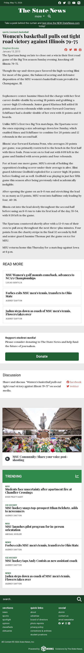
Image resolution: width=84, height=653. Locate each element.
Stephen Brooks (10, 48)
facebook (74, 382)
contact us (63, 616)
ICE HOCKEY (11, 505)
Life (21, 16)
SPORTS (5, 32)
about (33, 612)
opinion (6, 623)
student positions (38, 634)
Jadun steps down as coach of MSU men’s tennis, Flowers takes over (38, 312)
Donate (42, 356)
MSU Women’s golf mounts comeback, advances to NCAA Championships (40, 276)
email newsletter (66, 619)
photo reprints (37, 623)
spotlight (6, 619)
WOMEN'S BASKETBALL (19, 32)
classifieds (7, 627)
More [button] (67, 16)
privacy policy (36, 627)
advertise (34, 616)
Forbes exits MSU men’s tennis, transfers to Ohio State (39, 294)
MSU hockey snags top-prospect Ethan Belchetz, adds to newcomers (41, 509)
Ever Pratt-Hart (14, 497)
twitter (73, 386)
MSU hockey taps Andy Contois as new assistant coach (41, 561)
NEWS (8, 542)
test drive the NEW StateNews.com (61, 23)
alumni (61, 612)
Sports (32, 16)
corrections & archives (40, 631)
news (4, 612)
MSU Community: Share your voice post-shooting (40, 458)
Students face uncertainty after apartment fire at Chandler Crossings (38, 490)
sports (5, 616)
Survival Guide (51, 16)
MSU (7, 486)
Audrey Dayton (14, 301)
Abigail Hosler (13, 534)
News (9, 16)
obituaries (7, 631)
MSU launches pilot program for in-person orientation (34, 528)
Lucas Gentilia (14, 283)
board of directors (39, 619)
